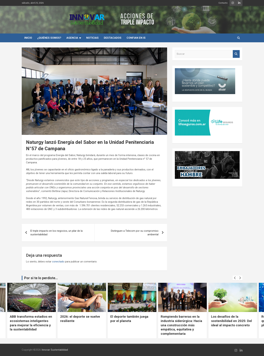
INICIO (28, 37)
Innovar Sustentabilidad (55, 349)
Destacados (112, 37)
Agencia (72, 37)
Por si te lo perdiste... (41, 278)
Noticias (92, 37)
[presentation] (235, 278)
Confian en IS (136, 37)
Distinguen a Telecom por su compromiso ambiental (134, 232)
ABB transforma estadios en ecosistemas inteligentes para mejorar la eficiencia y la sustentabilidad (81, 323)
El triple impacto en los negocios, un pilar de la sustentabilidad (56, 232)
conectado (58, 261)
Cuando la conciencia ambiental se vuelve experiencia (26, 321)
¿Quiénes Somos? (49, 37)
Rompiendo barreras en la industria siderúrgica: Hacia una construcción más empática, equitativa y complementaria (231, 325)
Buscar (236, 54)
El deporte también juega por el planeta (179, 319)
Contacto (223, 3)
